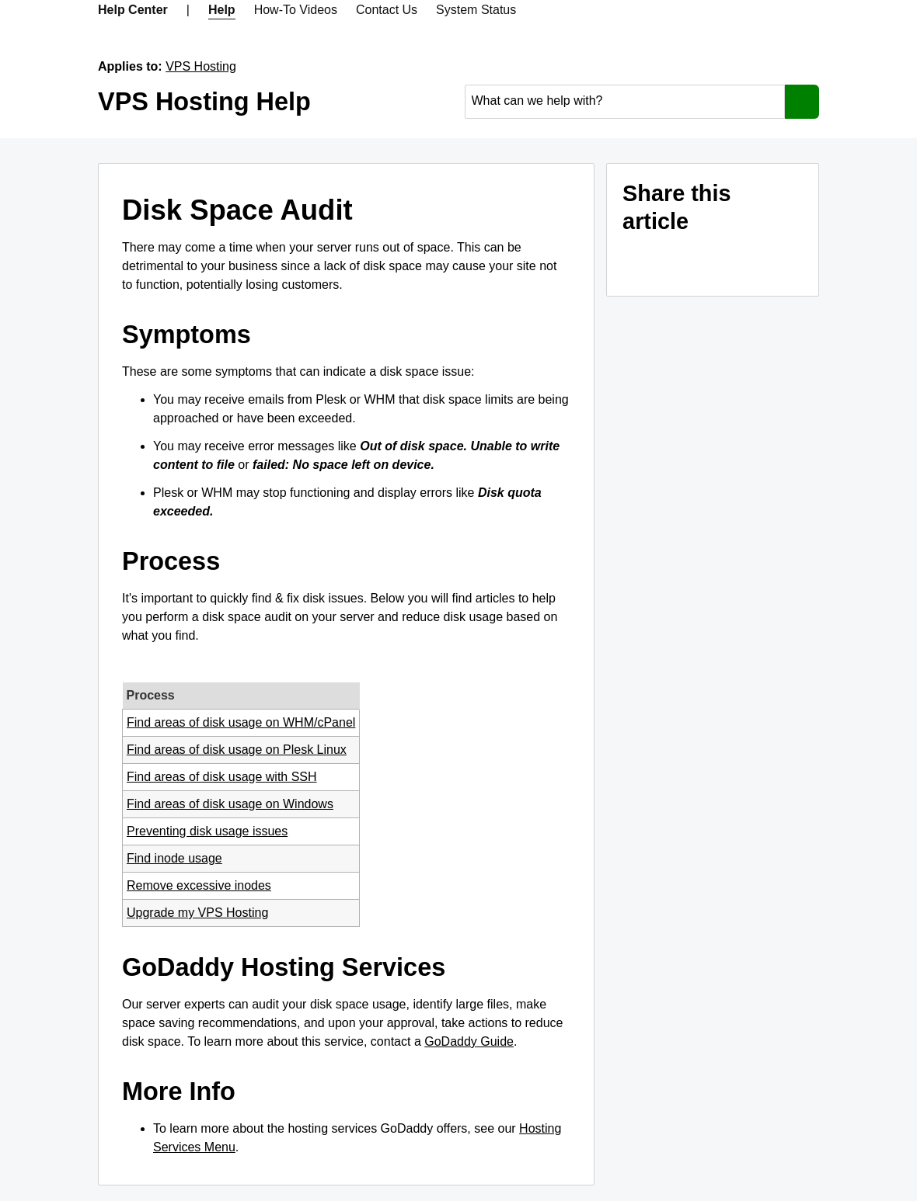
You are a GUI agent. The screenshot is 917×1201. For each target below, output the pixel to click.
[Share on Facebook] (680, 260)
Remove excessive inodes (199, 885)
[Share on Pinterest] (797, 260)
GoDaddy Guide (469, 1041)
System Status (476, 9)
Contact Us (386, 9)
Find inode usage (174, 858)
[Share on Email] (641, 260)
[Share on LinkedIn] (719, 260)
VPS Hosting (201, 66)
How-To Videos (295, 9)
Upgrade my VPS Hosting (197, 912)
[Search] (802, 102)
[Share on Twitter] (758, 260)
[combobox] (625, 101)
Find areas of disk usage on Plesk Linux (237, 749)
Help (221, 9)
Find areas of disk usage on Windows (230, 804)
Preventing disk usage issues (207, 831)
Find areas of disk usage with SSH (222, 776)
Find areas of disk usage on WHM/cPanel (241, 722)
